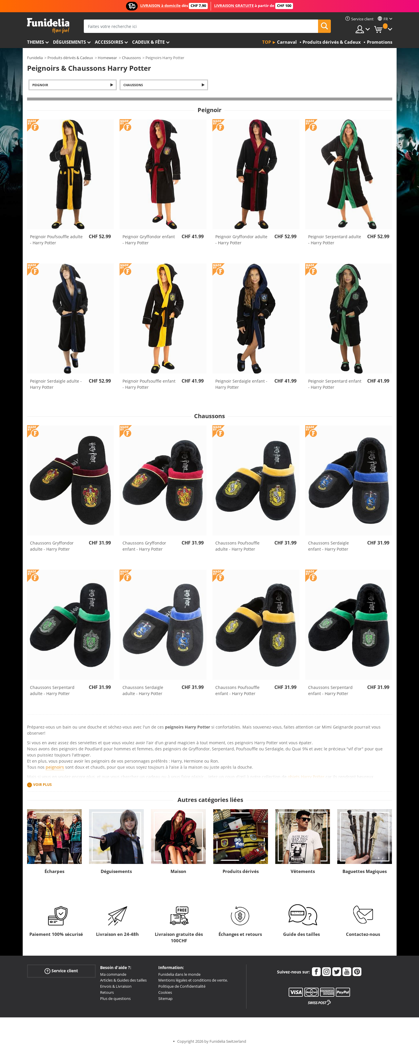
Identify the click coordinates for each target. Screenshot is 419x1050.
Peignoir (40, 85)
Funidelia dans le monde (179, 974)
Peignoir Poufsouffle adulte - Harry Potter (56, 239)
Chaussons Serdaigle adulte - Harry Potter (142, 690)
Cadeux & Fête (148, 42)
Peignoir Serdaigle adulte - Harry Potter (56, 384)
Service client (61, 971)
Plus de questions (115, 998)
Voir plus (42, 784)
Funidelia (35, 57)
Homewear (107, 57)
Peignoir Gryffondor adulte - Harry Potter (241, 239)
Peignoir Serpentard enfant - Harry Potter (334, 384)
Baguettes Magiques (364, 871)
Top (266, 42)
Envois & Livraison (116, 986)
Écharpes (54, 871)
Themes (35, 42)
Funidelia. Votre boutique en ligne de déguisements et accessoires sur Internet (48, 25)
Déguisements (69, 42)
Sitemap (165, 998)
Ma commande (113, 974)
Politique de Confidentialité (181, 986)
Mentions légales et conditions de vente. (193, 980)
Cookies (165, 992)
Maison (178, 871)
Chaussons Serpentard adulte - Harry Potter (52, 690)
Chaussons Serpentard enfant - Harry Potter (330, 690)
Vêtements (303, 871)
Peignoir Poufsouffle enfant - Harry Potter (148, 384)
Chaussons (131, 57)
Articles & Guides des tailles (123, 980)
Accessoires (109, 42)
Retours (107, 992)
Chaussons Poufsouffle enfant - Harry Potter (237, 690)
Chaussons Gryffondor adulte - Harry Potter (52, 546)
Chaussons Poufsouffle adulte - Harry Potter (237, 546)
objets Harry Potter (306, 776)
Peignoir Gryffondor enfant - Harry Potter (148, 239)
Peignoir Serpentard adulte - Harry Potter (334, 239)
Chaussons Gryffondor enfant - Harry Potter (144, 546)
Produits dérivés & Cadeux (70, 57)
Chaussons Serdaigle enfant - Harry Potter (328, 546)
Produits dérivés (241, 871)
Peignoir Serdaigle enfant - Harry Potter (241, 384)
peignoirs (55, 767)
